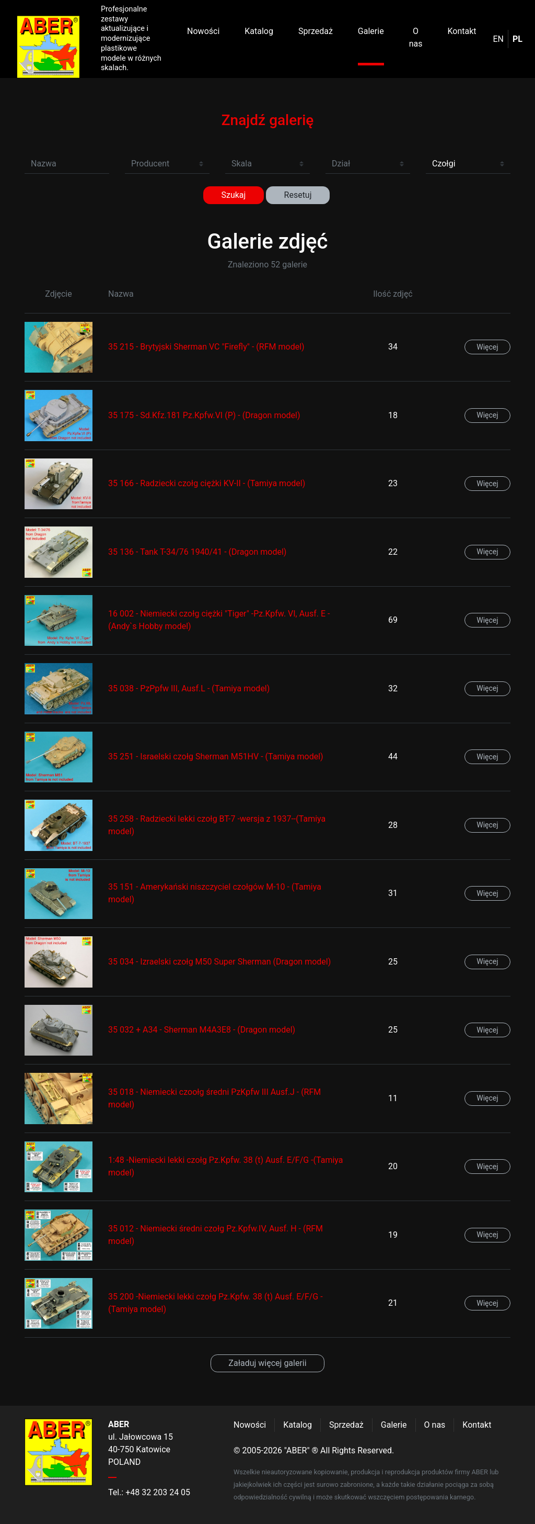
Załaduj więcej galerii (267, 1363)
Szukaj (233, 195)
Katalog (259, 31)
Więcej (487, 347)
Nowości (203, 31)
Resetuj (298, 195)
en (498, 39)
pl (517, 39)
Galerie (371, 31)
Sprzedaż (315, 31)
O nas (416, 37)
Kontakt (461, 31)
